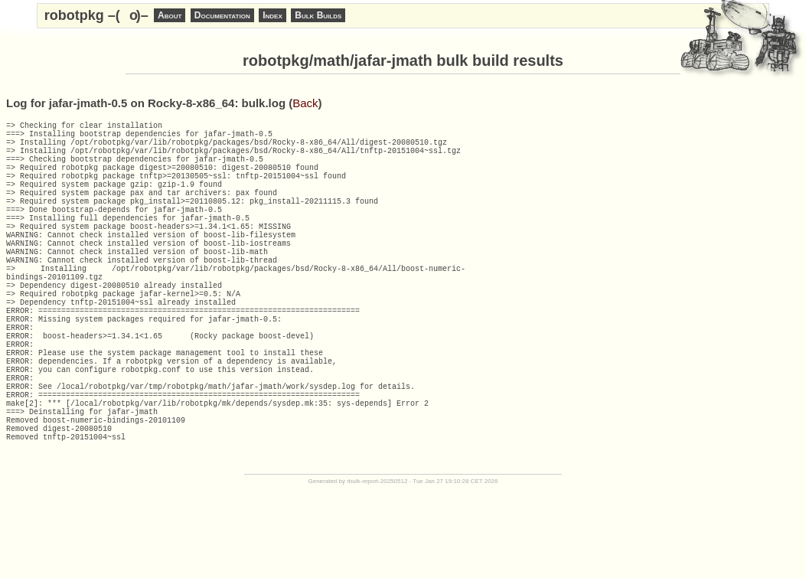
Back (305, 102)
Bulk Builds (318, 15)
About (169, 15)
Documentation (222, 15)
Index (272, 15)
